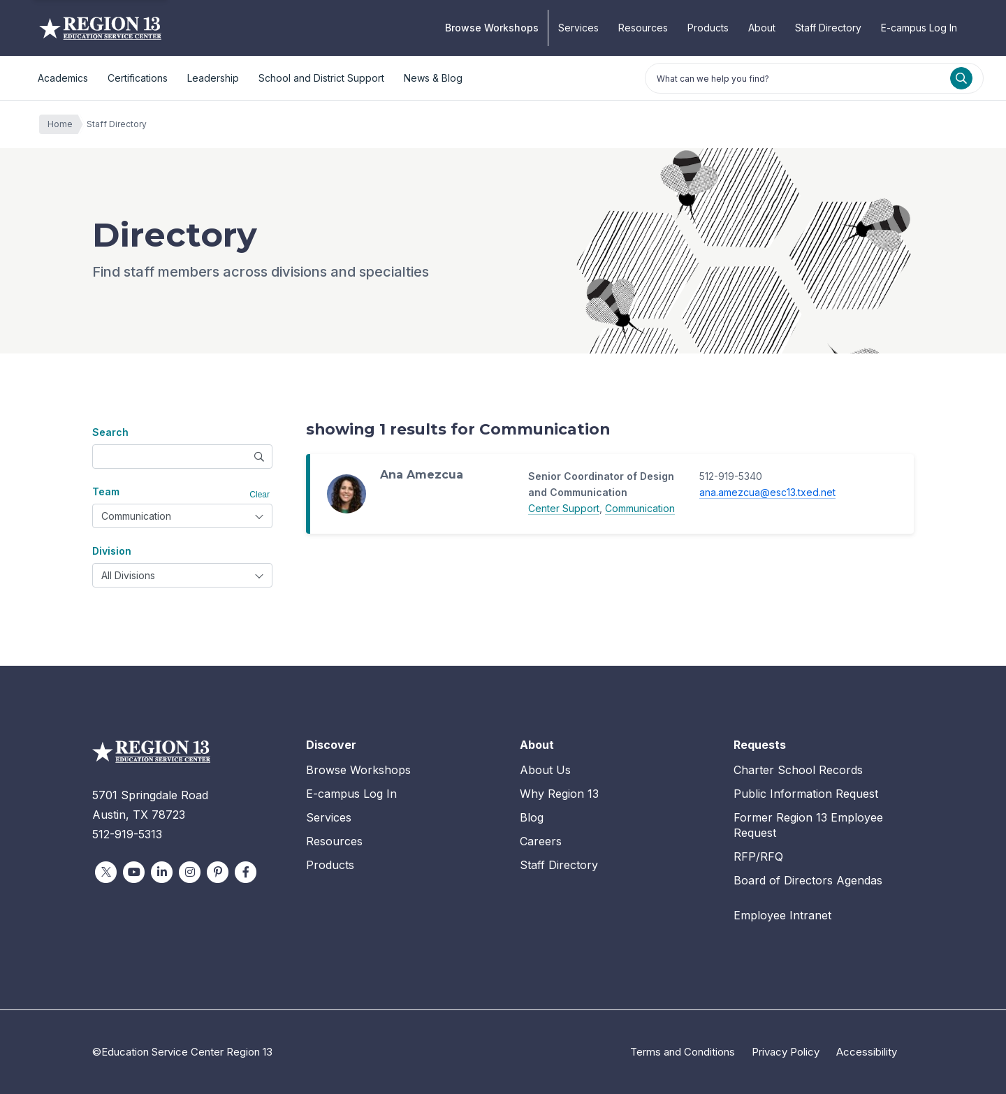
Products (708, 28)
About (761, 28)
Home (64, 124)
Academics (63, 78)
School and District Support (321, 78)
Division (111, 551)
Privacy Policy (785, 1051)
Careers (541, 841)
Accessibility (866, 1051)
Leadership (213, 78)
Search (110, 432)
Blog (532, 817)
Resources (643, 28)
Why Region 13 (559, 794)
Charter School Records (798, 770)
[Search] (961, 78)
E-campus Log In (919, 28)
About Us (545, 770)
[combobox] (182, 516)
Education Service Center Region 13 (100, 28)
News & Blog (433, 78)
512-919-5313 (127, 834)
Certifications (138, 78)
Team (105, 491)
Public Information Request (806, 794)
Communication (640, 508)
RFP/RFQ (758, 856)
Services (578, 28)
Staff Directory (828, 28)
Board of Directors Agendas (808, 880)
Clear (259, 494)
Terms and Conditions (682, 1051)
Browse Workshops (492, 28)
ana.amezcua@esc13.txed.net (767, 492)
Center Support (563, 508)
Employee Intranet (782, 915)
